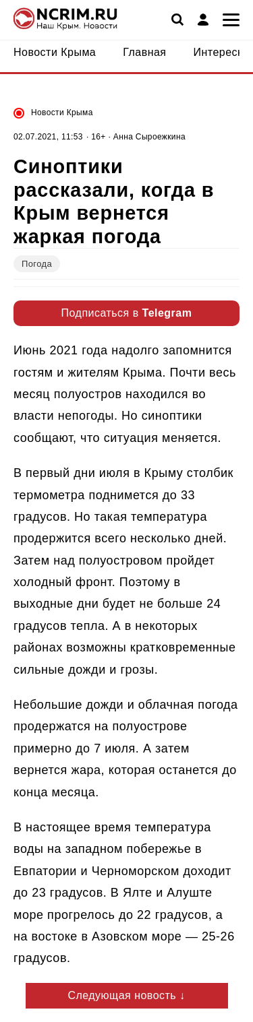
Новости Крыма (62, 112)
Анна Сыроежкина (149, 136)
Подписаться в (126, 313)
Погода (37, 264)
